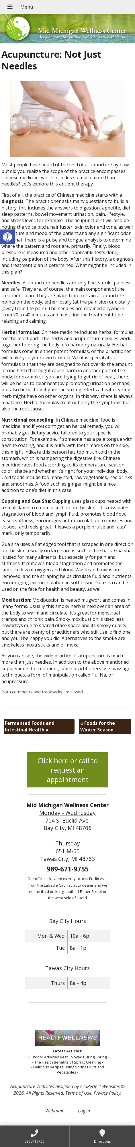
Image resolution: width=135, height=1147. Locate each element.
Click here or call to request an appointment (68, 770)
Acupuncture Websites (32, 1086)
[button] (7, 237)
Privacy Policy (107, 1093)
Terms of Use (78, 1093)
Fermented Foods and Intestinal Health (29, 726)
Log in (84, 1111)
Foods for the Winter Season (97, 726)
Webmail (54, 1111)
